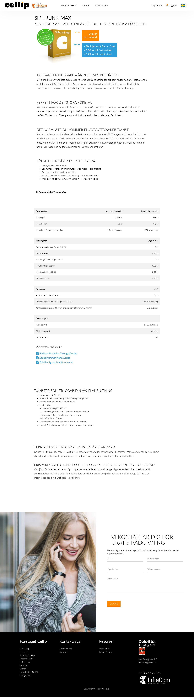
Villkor (23, 668)
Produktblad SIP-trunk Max (52, 192)
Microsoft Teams (69, 5)
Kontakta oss (65, 648)
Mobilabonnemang (49, 401)
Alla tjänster (100, 5)
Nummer (44, 394)
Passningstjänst (47, 421)
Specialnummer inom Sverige (54, 357)
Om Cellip (25, 648)
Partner (85, 5)
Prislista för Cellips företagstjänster (58, 353)
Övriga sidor (26, 675)
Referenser (25, 662)
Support (63, 652)
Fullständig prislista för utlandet (56, 362)
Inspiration (156, 5)
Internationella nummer (51, 398)
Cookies (24, 665)
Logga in (171, 5)
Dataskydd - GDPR (29, 672)
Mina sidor (69, 134)
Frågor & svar (105, 652)
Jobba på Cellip (27, 655)
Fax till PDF (45, 425)
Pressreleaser (26, 658)
